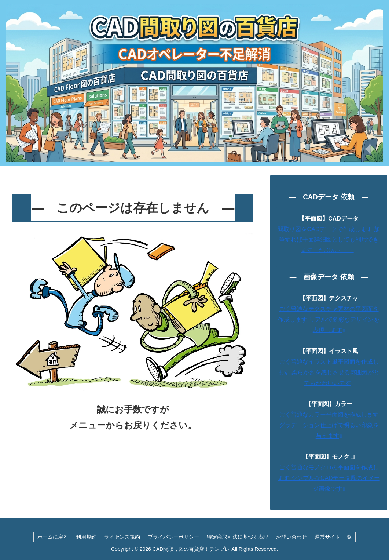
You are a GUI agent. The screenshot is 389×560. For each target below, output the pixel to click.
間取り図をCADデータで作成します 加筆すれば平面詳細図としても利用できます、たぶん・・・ (328, 240)
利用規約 (86, 537)
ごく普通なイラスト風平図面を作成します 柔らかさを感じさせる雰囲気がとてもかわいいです (328, 372)
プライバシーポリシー (173, 537)
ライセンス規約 (122, 537)
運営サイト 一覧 (333, 537)
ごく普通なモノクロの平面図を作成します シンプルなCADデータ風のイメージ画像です (328, 478)
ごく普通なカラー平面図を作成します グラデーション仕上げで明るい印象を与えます (329, 425)
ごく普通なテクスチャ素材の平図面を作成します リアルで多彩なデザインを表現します (328, 319)
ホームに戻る (52, 537)
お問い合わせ (291, 537)
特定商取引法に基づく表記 (237, 537)
